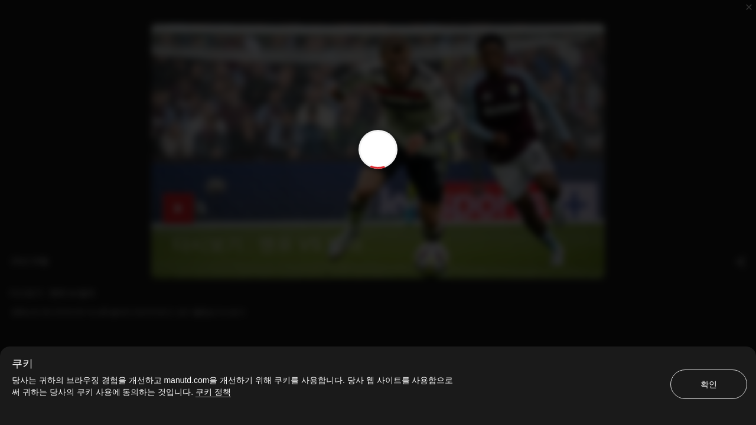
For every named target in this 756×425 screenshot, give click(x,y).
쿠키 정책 (213, 392)
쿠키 (22, 363)
